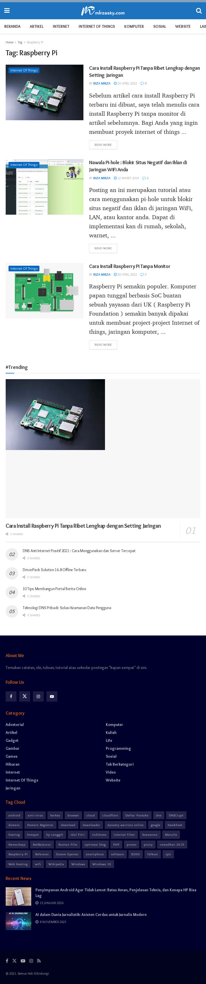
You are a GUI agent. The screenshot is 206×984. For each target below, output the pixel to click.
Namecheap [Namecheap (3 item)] (17, 844)
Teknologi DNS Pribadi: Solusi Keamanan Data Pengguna (67, 607)
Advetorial (15, 724)
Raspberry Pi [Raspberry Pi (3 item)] (18, 854)
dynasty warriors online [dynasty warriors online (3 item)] (126, 825)
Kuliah (111, 732)
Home (9, 42)
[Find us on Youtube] (52, 696)
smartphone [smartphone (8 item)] (95, 854)
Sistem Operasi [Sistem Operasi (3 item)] (67, 854)
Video (111, 772)
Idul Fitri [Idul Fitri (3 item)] (78, 835)
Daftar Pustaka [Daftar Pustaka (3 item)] (137, 815)
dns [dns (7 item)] (158, 815)
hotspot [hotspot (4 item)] (33, 835)
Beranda (12, 26)
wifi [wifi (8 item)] (38, 864)
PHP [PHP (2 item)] (116, 844)
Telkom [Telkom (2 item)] (152, 854)
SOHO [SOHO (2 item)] (135, 854)
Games (12, 756)
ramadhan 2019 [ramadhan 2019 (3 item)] (172, 844)
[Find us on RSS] (39, 961)
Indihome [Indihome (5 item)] (99, 835)
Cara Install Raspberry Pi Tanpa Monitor (129, 266)
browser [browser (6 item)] (73, 815)
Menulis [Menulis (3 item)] (171, 835)
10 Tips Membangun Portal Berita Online (54, 588)
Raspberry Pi (35, 42)
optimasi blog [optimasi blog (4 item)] (95, 844)
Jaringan (13, 788)
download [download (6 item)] (68, 825)
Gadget (12, 740)
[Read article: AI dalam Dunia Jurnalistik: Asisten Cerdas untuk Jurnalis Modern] (18, 921)
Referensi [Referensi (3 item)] (42, 854)
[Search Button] (199, 10)
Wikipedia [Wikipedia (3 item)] (56, 864)
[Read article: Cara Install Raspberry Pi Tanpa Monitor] (44, 290)
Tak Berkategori (120, 764)
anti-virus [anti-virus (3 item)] (35, 815)
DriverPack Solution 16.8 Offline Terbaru (54, 569)
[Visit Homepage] (103, 11)
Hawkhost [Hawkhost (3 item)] (175, 825)
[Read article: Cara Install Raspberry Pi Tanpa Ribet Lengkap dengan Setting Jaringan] (44, 92)
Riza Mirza (101, 83)
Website (183, 26)
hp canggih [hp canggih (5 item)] (54, 835)
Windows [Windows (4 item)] (78, 864)
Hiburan (13, 764)
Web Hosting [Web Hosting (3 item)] (18, 864)
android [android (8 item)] (14, 815)
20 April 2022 (125, 83)
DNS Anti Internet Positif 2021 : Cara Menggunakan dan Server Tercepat (79, 550)
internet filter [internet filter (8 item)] (124, 835)
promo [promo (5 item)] (131, 844)
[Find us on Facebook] (11, 696)
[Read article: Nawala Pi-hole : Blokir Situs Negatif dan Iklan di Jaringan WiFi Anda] (44, 187)
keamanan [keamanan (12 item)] (150, 835)
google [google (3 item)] (155, 825)
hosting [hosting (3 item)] (14, 835)
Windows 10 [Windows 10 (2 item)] (102, 864)
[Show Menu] (7, 10)
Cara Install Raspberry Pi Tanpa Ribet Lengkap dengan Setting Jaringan (83, 525)
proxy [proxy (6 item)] (148, 844)
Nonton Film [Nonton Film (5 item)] (67, 844)
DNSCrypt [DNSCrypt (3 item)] (176, 815)
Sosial (159, 26)
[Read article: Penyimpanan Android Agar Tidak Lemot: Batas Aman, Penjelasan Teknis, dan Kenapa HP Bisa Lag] (18, 896)
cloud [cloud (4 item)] (91, 815)
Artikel (36, 26)
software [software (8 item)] (117, 854)
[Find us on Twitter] (24, 696)
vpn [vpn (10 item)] (168, 854)
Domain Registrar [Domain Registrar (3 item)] (40, 825)
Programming (118, 748)
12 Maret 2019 (126, 178)
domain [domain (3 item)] (14, 825)
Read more (105, 144)
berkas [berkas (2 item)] (55, 815)
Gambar (13, 748)
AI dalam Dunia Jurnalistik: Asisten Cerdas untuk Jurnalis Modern (91, 914)
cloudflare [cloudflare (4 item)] (110, 815)
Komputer (134, 26)
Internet (61, 26)
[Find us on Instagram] (38, 696)
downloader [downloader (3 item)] (91, 825)
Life (109, 740)
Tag (20, 42)
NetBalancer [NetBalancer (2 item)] (42, 844)
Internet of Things (97, 26)
